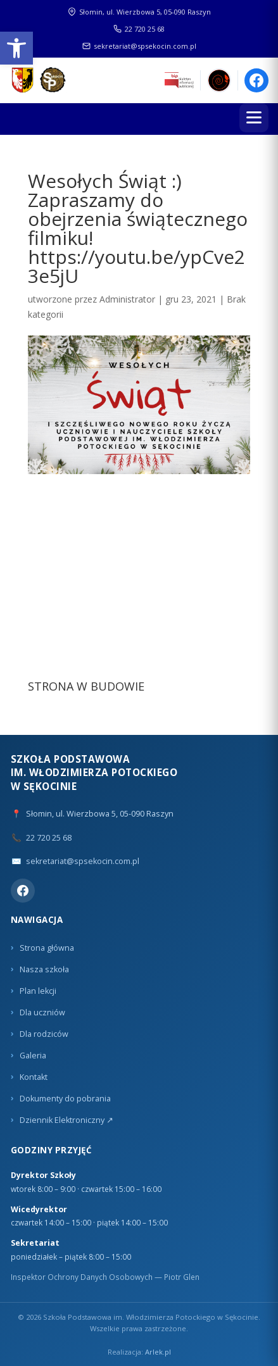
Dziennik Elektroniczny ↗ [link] (66, 1120)
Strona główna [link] (47, 948)
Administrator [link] (127, 299)
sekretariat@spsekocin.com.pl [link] (139, 46)
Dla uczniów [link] (42, 1012)
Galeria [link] (33, 1055)
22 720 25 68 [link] (139, 29)
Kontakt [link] (33, 1077)
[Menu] (254, 117)
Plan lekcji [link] (38, 991)
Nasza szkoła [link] (44, 969)
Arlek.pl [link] (158, 1352)
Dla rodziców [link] (44, 1034)
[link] (16, 48)
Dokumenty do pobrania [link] (65, 1098)
